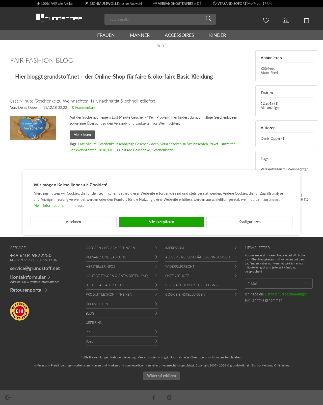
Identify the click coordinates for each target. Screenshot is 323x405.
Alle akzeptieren (161, 222)
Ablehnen (73, 222)
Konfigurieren (249, 222)
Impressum (79, 205)
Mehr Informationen (50, 205)
